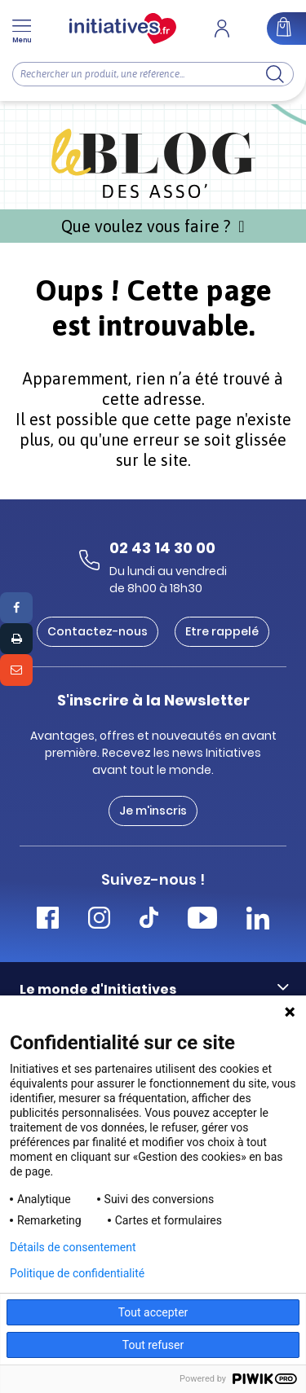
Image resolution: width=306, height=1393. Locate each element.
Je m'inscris (153, 810)
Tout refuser (153, 1344)
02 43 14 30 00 (162, 548)
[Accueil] (122, 28)
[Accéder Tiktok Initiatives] (149, 920)
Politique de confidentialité (77, 1273)
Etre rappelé (222, 631)
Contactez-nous (97, 631)
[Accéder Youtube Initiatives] (202, 920)
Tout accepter (153, 1312)
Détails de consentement (73, 1247)
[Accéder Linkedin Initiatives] (257, 920)
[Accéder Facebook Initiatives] (48, 920)
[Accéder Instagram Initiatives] (99, 920)
